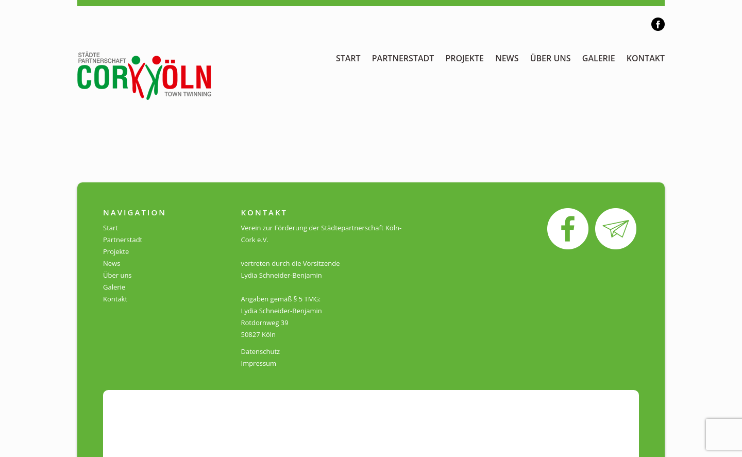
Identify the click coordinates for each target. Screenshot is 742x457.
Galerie (598, 58)
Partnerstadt (403, 58)
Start (348, 58)
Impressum (259, 363)
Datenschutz (260, 351)
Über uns (550, 58)
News (506, 58)
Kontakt (646, 58)
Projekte (464, 58)
